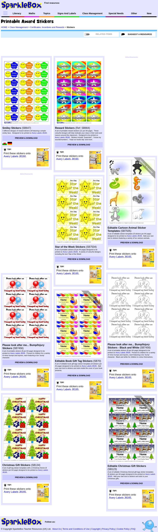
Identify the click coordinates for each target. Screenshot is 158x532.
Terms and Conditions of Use (76, 529)
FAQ (133, 529)
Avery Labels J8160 (39, 133)
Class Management (19, 27)
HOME (4, 27)
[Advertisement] (26, 195)
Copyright (95, 529)
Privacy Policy (108, 529)
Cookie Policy (123, 529)
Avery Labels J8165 (70, 252)
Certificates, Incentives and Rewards (47, 27)
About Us (56, 529)
